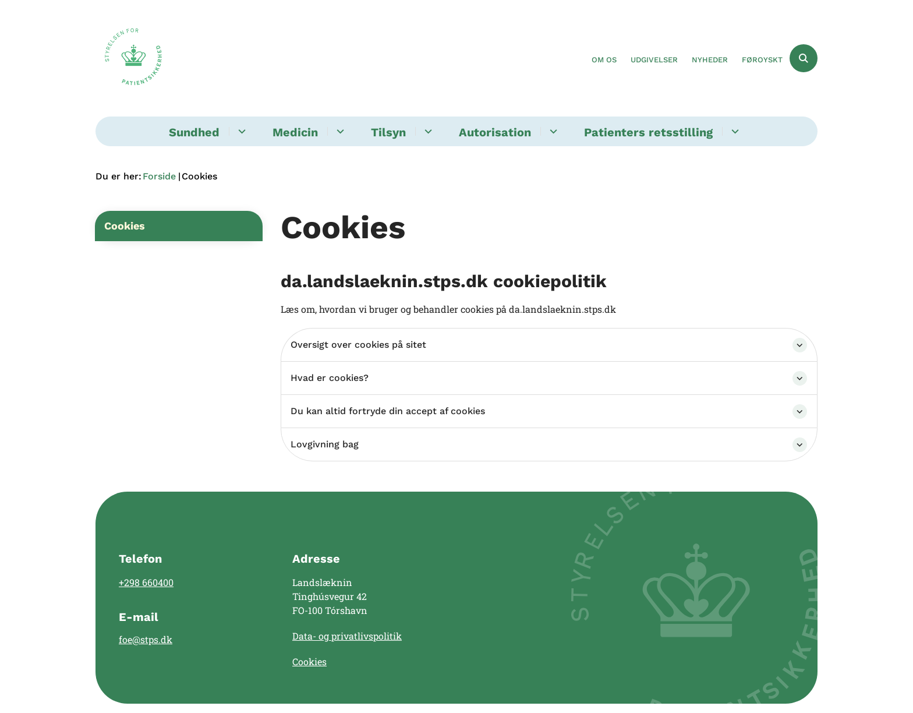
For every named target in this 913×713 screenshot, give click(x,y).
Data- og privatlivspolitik (347, 636)
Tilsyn (388, 132)
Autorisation (495, 132)
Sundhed (194, 132)
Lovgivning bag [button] (325, 444)
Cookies (309, 661)
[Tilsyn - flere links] (426, 131)
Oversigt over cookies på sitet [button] (358, 344)
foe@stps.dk (145, 639)
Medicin (295, 132)
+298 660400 (146, 582)
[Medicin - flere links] (338, 131)
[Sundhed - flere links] (240, 131)
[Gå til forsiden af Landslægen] (133, 58)
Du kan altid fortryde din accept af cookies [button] (388, 410)
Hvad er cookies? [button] (330, 377)
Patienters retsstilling (648, 132)
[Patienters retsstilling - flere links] (733, 131)
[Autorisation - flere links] (551, 131)
